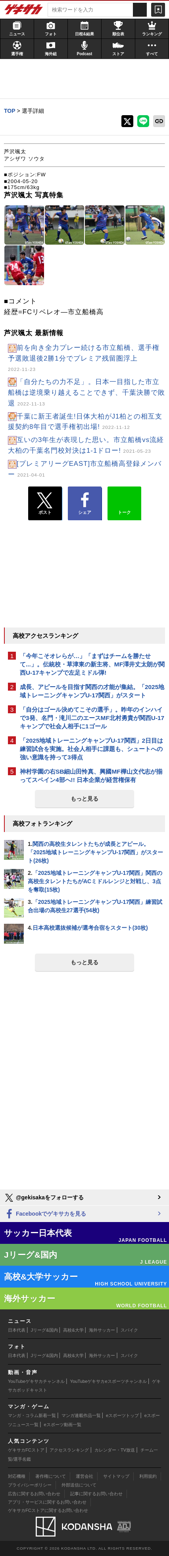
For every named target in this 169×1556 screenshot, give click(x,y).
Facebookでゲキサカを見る (45, 1214)
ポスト (45, 503)
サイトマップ (116, 1476)
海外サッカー (102, 1330)
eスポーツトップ (122, 1415)
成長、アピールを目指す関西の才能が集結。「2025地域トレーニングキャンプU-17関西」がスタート (92, 691)
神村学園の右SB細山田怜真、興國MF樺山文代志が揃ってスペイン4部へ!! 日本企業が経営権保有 (91, 775)
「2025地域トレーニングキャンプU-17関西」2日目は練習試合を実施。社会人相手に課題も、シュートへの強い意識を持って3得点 (91, 749)
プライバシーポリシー (30, 1485)
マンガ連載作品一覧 (81, 1415)
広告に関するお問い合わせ (34, 1493)
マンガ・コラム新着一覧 (32, 1415)
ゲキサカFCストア (26, 1450)
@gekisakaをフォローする (44, 1198)
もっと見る (84, 798)
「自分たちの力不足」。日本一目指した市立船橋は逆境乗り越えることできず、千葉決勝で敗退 (86, 392)
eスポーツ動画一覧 (62, 1424)
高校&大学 (73, 1330)
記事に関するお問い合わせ (96, 1493)
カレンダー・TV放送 (114, 1450)
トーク (124, 501)
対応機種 (16, 1476)
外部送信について (78, 1485)
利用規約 (148, 1476)
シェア (85, 503)
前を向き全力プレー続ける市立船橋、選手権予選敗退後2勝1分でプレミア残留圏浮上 (83, 358)
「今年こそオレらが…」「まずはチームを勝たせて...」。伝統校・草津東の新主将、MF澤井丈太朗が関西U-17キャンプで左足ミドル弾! (92, 664)
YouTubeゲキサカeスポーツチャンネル (108, 1381)
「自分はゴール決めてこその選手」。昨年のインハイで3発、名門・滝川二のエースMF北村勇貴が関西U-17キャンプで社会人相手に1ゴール (92, 718)
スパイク (129, 1330)
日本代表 (16, 1330)
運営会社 (84, 1476)
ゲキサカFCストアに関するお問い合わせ (48, 1510)
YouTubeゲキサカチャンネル (36, 1381)
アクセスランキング (69, 1450)
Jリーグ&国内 (44, 1330)
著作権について (50, 1476)
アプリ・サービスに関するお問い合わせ (47, 1502)
